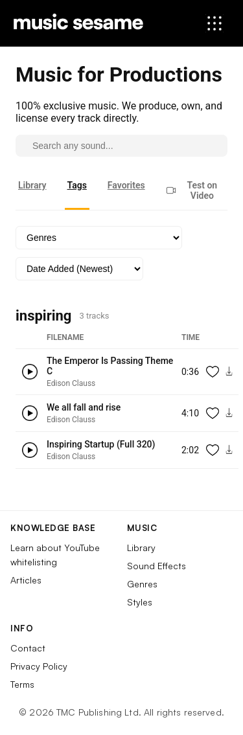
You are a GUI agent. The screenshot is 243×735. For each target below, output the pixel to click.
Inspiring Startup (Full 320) (101, 444)
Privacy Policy (38, 666)
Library (32, 185)
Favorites (126, 185)
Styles (139, 601)
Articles (25, 579)
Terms (22, 684)
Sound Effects (156, 565)
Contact (27, 647)
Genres (142, 583)
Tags (77, 185)
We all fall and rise (84, 407)
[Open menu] (214, 23)
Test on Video (191, 190)
